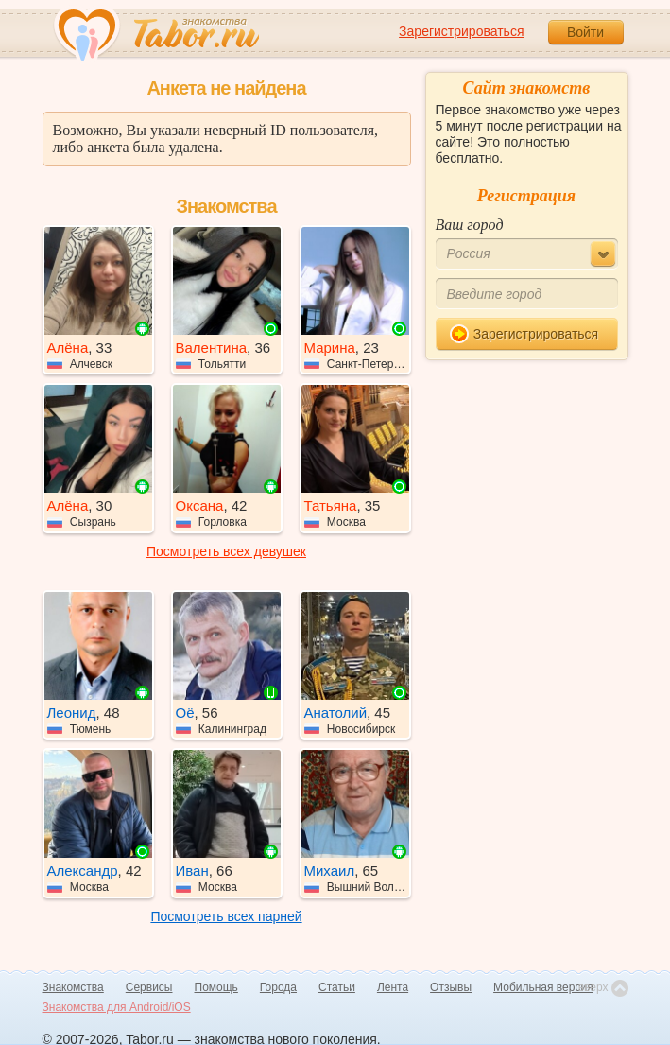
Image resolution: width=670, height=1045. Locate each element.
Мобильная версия (543, 987)
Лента (392, 987)
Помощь (216, 987)
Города (278, 987)
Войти (585, 32)
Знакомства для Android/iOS (117, 1007)
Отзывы (451, 987)
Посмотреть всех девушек (226, 551)
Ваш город (470, 225)
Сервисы (149, 987)
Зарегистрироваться (461, 31)
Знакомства (73, 987)
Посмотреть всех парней (225, 916)
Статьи (336, 987)
